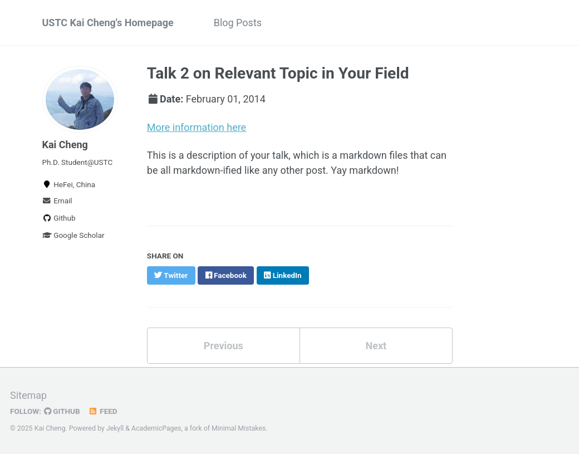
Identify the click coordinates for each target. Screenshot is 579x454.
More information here (196, 127)
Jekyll (115, 428)
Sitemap (28, 395)
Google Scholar (73, 235)
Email (57, 200)
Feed (103, 411)
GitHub (62, 411)
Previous (223, 346)
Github (59, 217)
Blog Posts (238, 22)
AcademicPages (156, 428)
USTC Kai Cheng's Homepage (108, 22)
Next (375, 346)
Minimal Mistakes (239, 428)
